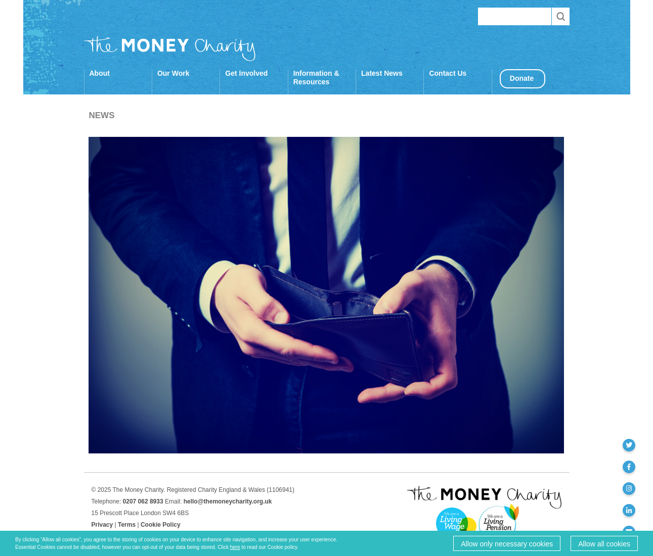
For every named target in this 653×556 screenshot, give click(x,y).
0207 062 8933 (143, 501)
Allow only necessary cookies (507, 544)
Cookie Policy (161, 524)
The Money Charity (170, 48)
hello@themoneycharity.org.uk (228, 501)
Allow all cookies (604, 544)
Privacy (102, 524)
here (235, 547)
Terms (127, 524)
